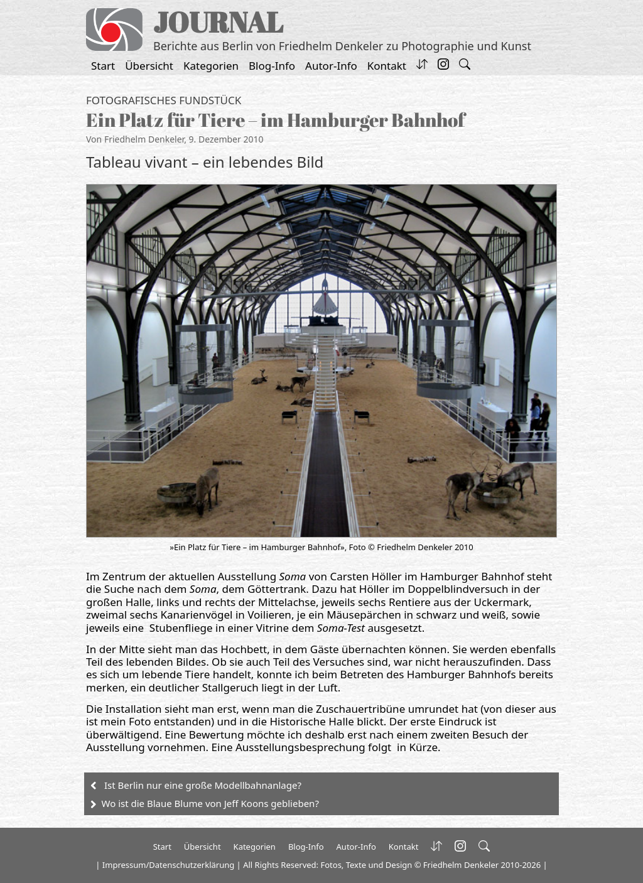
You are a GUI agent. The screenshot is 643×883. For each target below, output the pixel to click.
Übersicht (149, 65)
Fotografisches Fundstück (163, 100)
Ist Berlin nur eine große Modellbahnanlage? (202, 785)
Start (103, 65)
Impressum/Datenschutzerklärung (168, 864)
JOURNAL (218, 22)
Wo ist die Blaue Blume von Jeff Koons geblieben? (210, 803)
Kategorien (211, 65)
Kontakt (386, 65)
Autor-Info (331, 65)
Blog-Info (272, 65)
